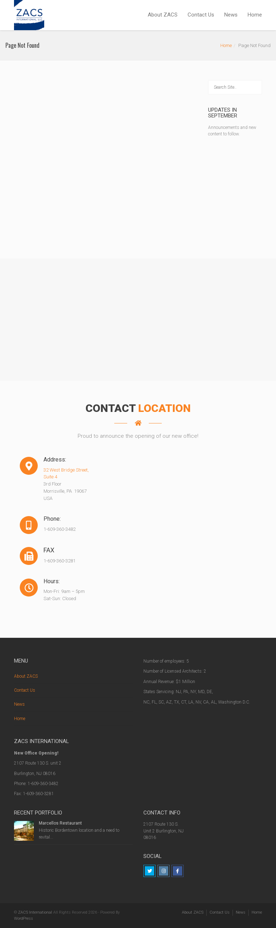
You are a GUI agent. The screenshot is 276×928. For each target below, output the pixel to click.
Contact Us (201, 14)
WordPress (23, 918)
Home (255, 14)
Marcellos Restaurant (60, 823)
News (231, 14)
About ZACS (163, 14)
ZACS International (35, 912)
